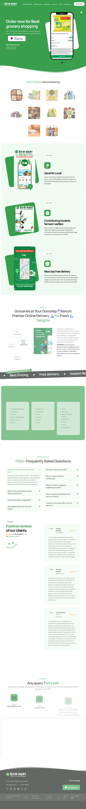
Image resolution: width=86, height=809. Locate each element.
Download (79, 4)
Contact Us (67, 4)
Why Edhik (47, 4)
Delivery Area (38, 4)
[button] (60, 62)
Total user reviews (14, 536)
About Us (55, 4)
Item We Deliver (27, 4)
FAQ (61, 4)
